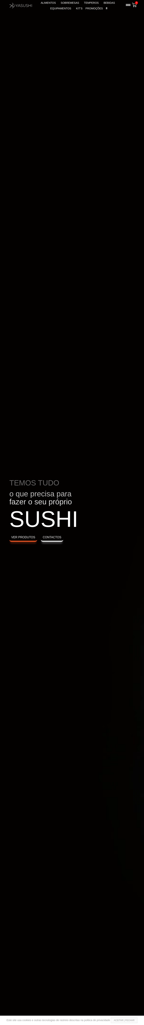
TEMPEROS (92, 3)
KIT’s (79, 8)
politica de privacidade (97, 1020)
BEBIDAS (110, 3)
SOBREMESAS (71, 3)
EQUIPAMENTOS (61, 8)
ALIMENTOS (49, 3)
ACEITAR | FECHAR (124, 1020)
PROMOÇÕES (94, 8)
